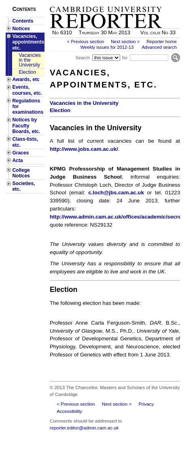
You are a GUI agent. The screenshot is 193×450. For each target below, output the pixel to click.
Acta (17, 160)
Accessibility (69, 411)
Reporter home (161, 41)
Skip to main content (158, 2)
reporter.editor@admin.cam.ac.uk (84, 427)
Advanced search (159, 47)
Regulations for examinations (27, 106)
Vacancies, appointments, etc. (28, 42)
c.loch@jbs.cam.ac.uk (116, 193)
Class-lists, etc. (25, 142)
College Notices (21, 173)
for (124, 57)
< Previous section (85, 41)
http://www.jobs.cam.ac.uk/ (84, 149)
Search (82, 57)
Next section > (125, 41)
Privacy (146, 404)
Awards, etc (25, 79)
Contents (22, 21)
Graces (20, 153)
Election (27, 72)
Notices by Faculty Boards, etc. (26, 125)
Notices (21, 28)
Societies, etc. (23, 186)
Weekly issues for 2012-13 (107, 47)
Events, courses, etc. (27, 90)
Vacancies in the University (29, 60)
